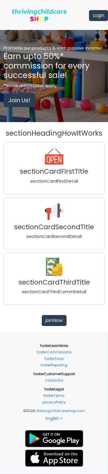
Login (98, 15)
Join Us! (19, 100)
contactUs (54, 380)
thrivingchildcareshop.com (61, 410)
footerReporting (54, 365)
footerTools (54, 358)
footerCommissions (54, 352)
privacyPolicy (54, 402)
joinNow (54, 320)
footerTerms (54, 395)
